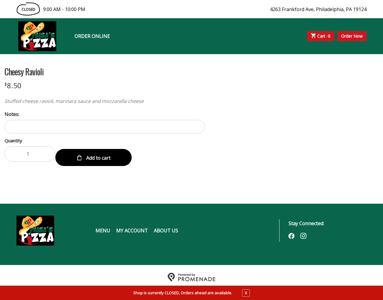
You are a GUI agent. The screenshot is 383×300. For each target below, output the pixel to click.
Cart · (321, 36)
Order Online (92, 36)
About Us (166, 226)
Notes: (11, 114)
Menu (102, 226)
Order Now (352, 36)
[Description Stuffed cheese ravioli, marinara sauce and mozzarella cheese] (104, 101)
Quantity (13, 141)
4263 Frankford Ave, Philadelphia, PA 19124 (318, 9)
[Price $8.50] (13, 85)
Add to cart (97, 153)
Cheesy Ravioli (24, 72)
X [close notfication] (246, 293)
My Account (132, 226)
